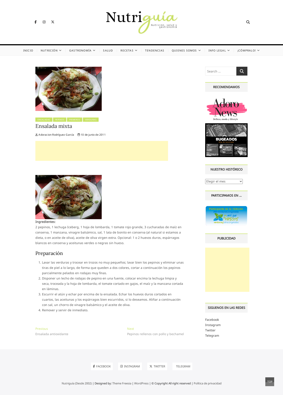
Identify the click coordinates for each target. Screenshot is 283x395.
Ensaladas (44, 119)
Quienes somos (184, 50)
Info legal (217, 50)
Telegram (212, 335)
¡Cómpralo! (246, 50)
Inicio (28, 50)
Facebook (212, 319)
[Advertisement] (101, 151)
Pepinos (59, 119)
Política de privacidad (208, 383)
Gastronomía (80, 50)
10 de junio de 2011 (92, 135)
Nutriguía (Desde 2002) (77, 383)
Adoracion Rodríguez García (54, 135)
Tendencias (154, 50)
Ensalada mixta (53, 126)
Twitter (210, 330)
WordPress (141, 383)
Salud (108, 50)
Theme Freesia (121, 383)
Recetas (126, 50)
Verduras (90, 119)
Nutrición (49, 50)
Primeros (74, 119)
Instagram (213, 325)
